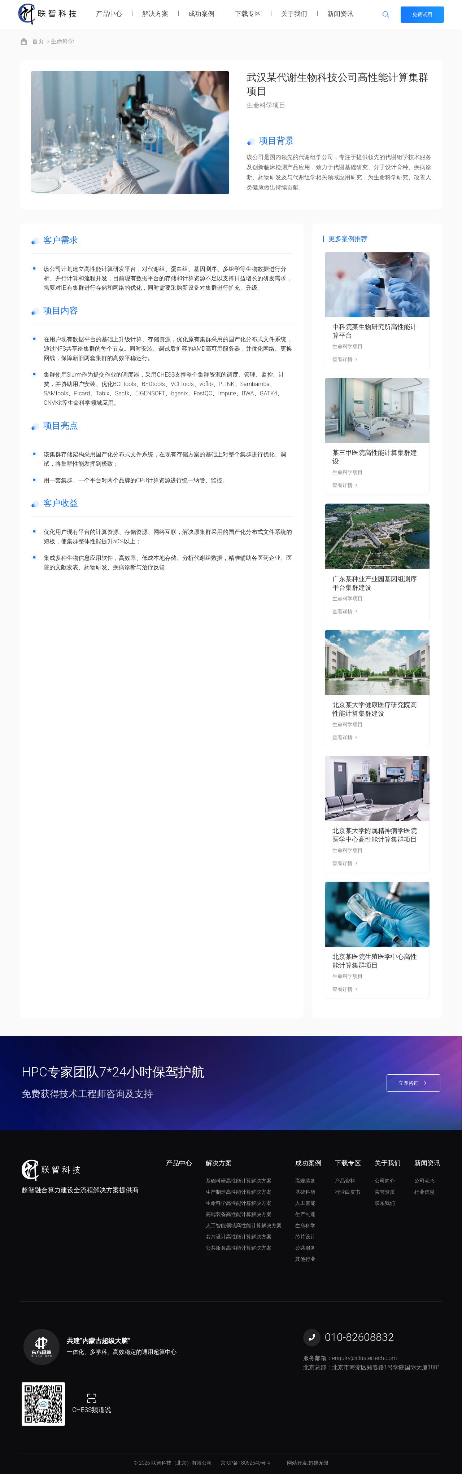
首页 (38, 41)
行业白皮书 (347, 1192)
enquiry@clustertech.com (364, 1358)
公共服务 (305, 1248)
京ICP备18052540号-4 (245, 1463)
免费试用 (422, 14)
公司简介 (385, 1181)
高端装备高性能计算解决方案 (238, 1214)
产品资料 (345, 1181)
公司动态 (424, 1181)
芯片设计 (305, 1237)
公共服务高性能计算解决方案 (238, 1248)
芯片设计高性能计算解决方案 (238, 1237)
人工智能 (305, 1203)
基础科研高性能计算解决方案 (238, 1181)
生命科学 (62, 41)
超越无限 (318, 1463)
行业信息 (424, 1192)
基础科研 (305, 1192)
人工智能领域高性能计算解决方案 (244, 1225)
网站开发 (297, 1463)
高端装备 (305, 1181)
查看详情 (345, 359)
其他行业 (305, 1259)
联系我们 (385, 1203)
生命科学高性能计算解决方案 (238, 1203)
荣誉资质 (385, 1192)
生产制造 (305, 1214)
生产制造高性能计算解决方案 (238, 1192)
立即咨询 (413, 1083)
